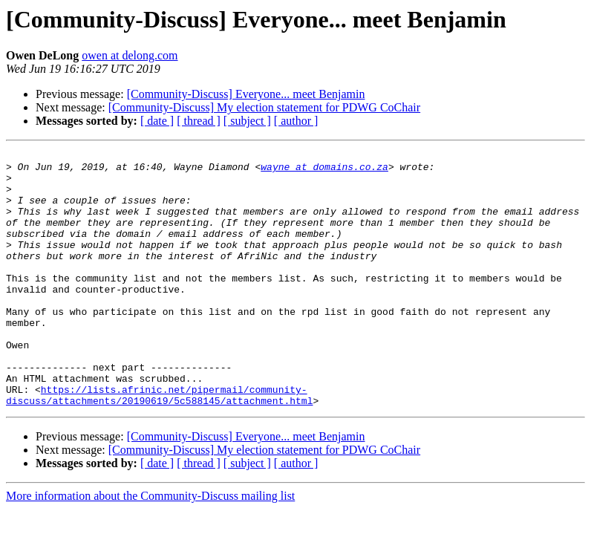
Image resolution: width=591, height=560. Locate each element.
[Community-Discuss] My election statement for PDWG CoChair (264, 107)
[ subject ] (247, 120)
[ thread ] (199, 120)
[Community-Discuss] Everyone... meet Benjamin (246, 94)
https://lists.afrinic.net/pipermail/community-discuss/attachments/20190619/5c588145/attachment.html (159, 445)
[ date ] (157, 120)
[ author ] (296, 120)
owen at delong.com (129, 55)
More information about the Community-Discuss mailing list (150, 547)
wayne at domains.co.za (324, 171)
